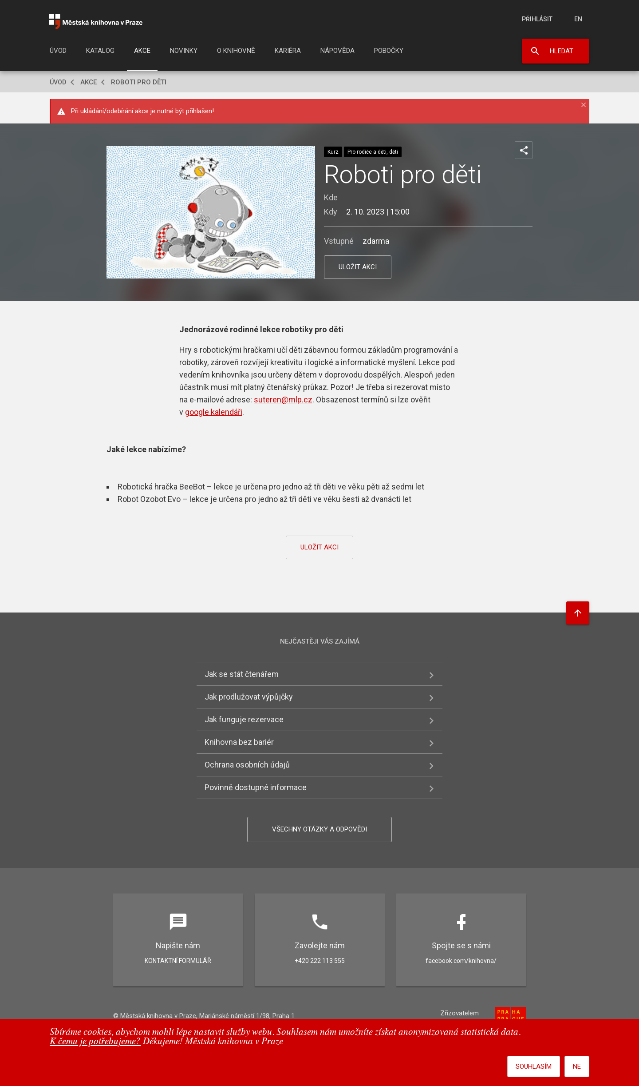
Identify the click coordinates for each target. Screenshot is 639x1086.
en (578, 19)
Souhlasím (534, 1066)
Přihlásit (537, 19)
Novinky (183, 51)
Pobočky (388, 51)
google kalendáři (213, 412)
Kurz (333, 152)
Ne (577, 1066)
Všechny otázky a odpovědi (319, 829)
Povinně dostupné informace (256, 787)
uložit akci (358, 267)
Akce (142, 51)
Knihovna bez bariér (239, 742)
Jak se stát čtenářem (242, 674)
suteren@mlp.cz (283, 399)
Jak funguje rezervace (244, 719)
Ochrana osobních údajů (247, 764)
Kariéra (288, 51)
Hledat (561, 51)
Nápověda (337, 51)
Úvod (58, 51)
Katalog (100, 51)
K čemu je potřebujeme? (95, 1041)
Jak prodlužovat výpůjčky (249, 696)
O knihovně (236, 51)
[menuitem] (58, 53)
